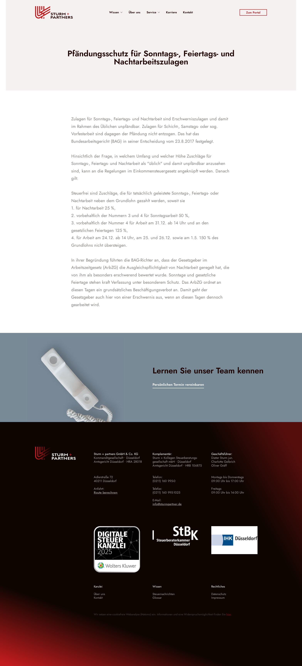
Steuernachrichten (164, 594)
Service (153, 12)
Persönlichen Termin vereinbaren (178, 385)
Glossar (157, 598)
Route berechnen (105, 492)
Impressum (218, 598)
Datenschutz (218, 594)
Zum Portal (253, 12)
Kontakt (188, 12)
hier (228, 614)
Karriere (171, 12)
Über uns (134, 12)
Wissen (115, 12)
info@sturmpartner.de (167, 504)
